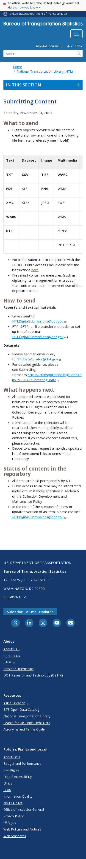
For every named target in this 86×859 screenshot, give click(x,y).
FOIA (7, 790)
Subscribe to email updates (30, 611)
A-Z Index (75, 46)
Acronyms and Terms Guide (24, 729)
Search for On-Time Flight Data (26, 723)
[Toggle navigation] (76, 33)
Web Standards (14, 836)
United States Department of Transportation (38, 14)
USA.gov (9, 822)
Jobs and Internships (18, 669)
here (35, 270)
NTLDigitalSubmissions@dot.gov (39, 321)
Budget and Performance (22, 763)
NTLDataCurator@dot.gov (39, 359)
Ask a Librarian (16, 703)
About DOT (11, 757)
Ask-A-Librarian (50, 46)
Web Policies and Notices (22, 829)
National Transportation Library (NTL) (45, 71)
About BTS (11, 649)
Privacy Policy (13, 816)
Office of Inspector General (23, 809)
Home (17, 67)
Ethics (7, 783)
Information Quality (17, 796)
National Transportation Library (26, 716)
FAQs (9, 662)
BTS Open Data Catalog (21, 709)
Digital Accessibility (17, 776)
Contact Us (11, 656)
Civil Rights (11, 770)
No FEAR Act (12, 803)
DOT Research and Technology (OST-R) (33, 675)
